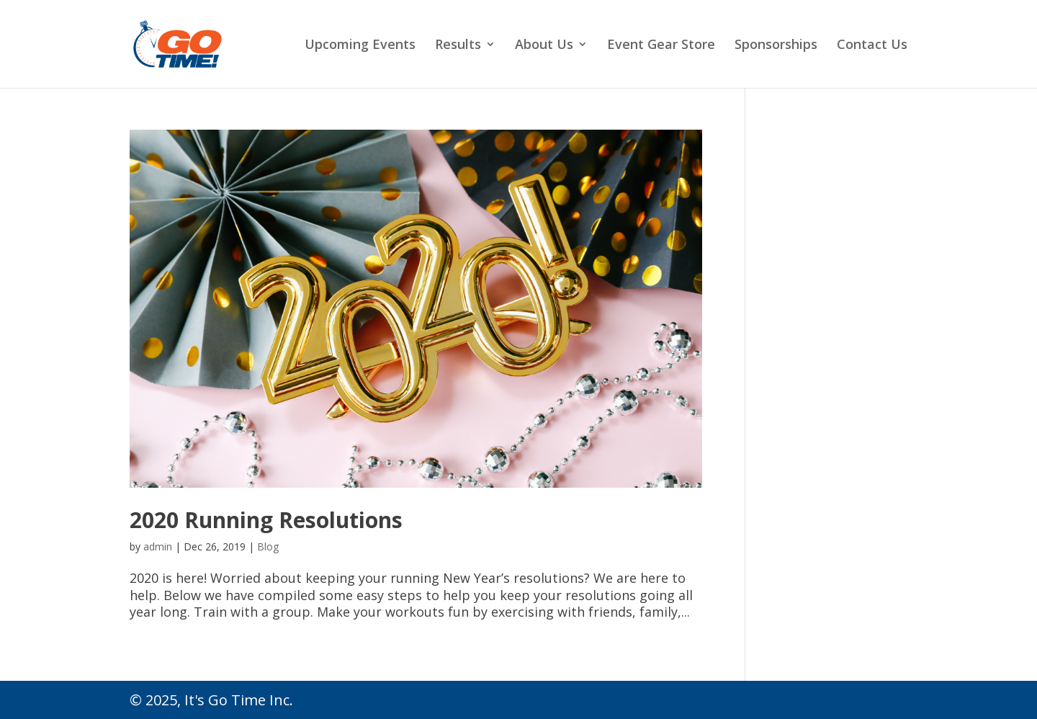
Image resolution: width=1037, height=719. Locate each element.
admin (157, 546)
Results (458, 46)
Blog (268, 546)
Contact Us (872, 46)
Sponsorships (776, 46)
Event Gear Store (661, 46)
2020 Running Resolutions (266, 520)
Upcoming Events (360, 46)
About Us (544, 46)
